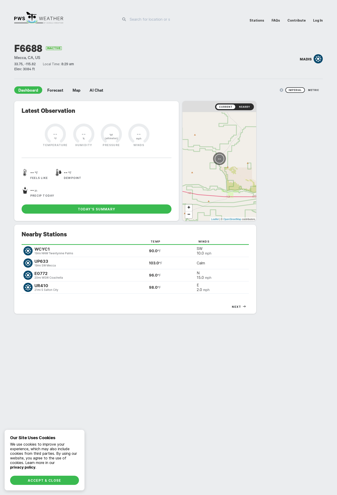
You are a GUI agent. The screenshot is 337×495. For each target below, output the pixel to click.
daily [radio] (151, 298)
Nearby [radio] (311, 106)
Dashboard (28, 91)
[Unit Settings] (281, 90)
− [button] (235, 183)
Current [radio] (292, 106)
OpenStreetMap (299, 187)
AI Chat (96, 91)
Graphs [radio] (286, 374)
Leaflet (281, 187)
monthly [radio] (168, 298)
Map (76, 91)
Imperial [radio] (295, 90)
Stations (257, 20)
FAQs (276, 20)
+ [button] (235, 176)
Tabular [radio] (305, 374)
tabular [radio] (305, 298)
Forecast (55, 91)
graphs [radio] (286, 298)
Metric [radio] (313, 90)
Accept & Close (44, 480)
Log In (318, 20)
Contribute (296, 20)
